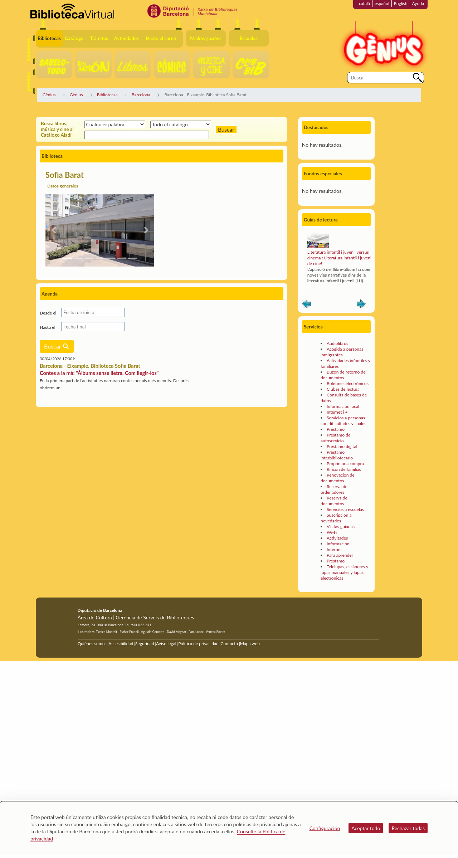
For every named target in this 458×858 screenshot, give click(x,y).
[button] (53, 230)
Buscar (56, 346)
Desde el (48, 313)
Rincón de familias (344, 469)
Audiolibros (337, 343)
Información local (343, 406)
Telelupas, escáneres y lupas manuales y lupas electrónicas (344, 572)
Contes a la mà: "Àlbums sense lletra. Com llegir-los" (99, 373)
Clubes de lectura (343, 389)
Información (338, 543)
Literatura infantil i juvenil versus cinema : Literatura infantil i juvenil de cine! (339, 257)
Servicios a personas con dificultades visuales (343, 420)
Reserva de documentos (334, 500)
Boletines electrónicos (348, 383)
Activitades (337, 538)
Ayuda (418, 3)
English (401, 3)
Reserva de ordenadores (334, 489)
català (364, 3)
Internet (334, 549)
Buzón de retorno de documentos (343, 374)
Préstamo (336, 429)
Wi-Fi (332, 532)
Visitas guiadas (341, 526)
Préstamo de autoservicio (335, 437)
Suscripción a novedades (336, 517)
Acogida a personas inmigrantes (342, 351)
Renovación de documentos (338, 477)
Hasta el (47, 327)
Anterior (306, 305)
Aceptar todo (365, 828)
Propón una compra (345, 463)
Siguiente (361, 305)
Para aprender (340, 555)
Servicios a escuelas (345, 509)
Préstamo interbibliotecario (337, 454)
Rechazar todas (408, 828)
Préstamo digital (342, 446)
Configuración (325, 828)
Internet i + (337, 412)
